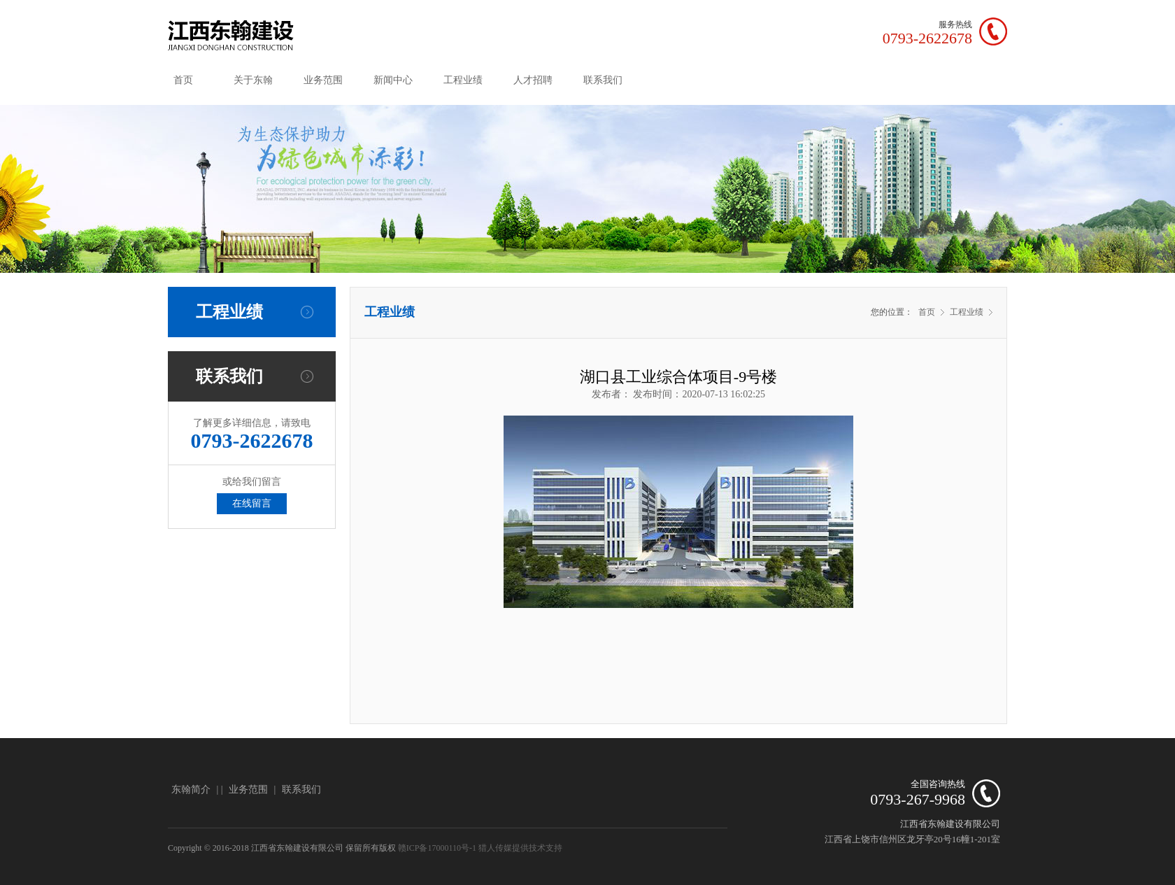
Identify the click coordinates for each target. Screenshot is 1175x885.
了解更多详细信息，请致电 (252, 435)
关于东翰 (253, 80)
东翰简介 (191, 789)
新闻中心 (393, 80)
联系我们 (602, 80)
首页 (183, 80)
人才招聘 (533, 80)
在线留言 (251, 503)
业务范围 (323, 80)
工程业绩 (463, 80)
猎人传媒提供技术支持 (520, 848)
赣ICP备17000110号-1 (437, 848)
